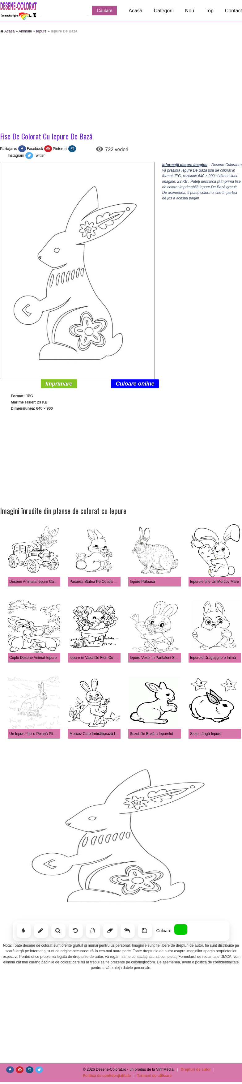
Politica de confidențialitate (107, 1075)
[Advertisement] (121, 83)
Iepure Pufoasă (142, 581)
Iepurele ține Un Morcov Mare (214, 581)
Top (210, 10)
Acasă (135, 10)
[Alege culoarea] (181, 929)
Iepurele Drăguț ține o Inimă (213, 657)
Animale (25, 31)
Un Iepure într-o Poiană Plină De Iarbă (40, 734)
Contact (233, 10)
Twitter (39, 155)
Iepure (41, 31)
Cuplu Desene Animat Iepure (33, 657)
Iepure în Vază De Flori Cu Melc (96, 657)
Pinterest (60, 149)
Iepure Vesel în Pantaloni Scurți (155, 657)
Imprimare (58, 384)
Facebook (35, 149)
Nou (189, 10)
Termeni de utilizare (154, 1075)
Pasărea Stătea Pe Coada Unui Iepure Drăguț (107, 581)
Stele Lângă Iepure (205, 734)
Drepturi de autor (196, 1069)
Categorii (164, 10)
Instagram (16, 155)
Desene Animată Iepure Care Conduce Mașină (47, 581)
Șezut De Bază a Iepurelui (151, 734)
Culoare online (135, 384)
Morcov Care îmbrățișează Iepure (97, 734)
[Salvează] (145, 931)
